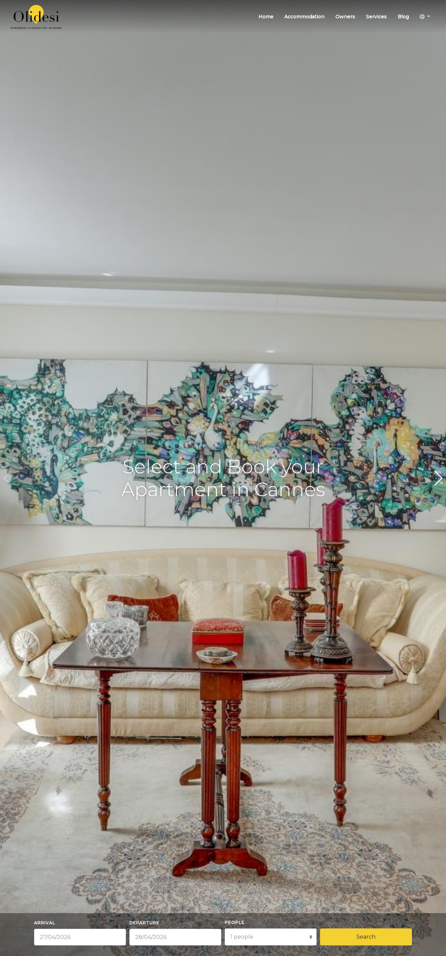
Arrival (44, 922)
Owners (345, 17)
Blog (403, 17)
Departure (144, 922)
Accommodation (304, 17)
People (234, 922)
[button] (424, 17)
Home (265, 17)
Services (376, 17)
